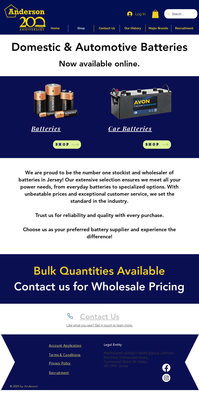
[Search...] (180, 13)
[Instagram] (166, 378)
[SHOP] (67, 144)
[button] (155, 14)
